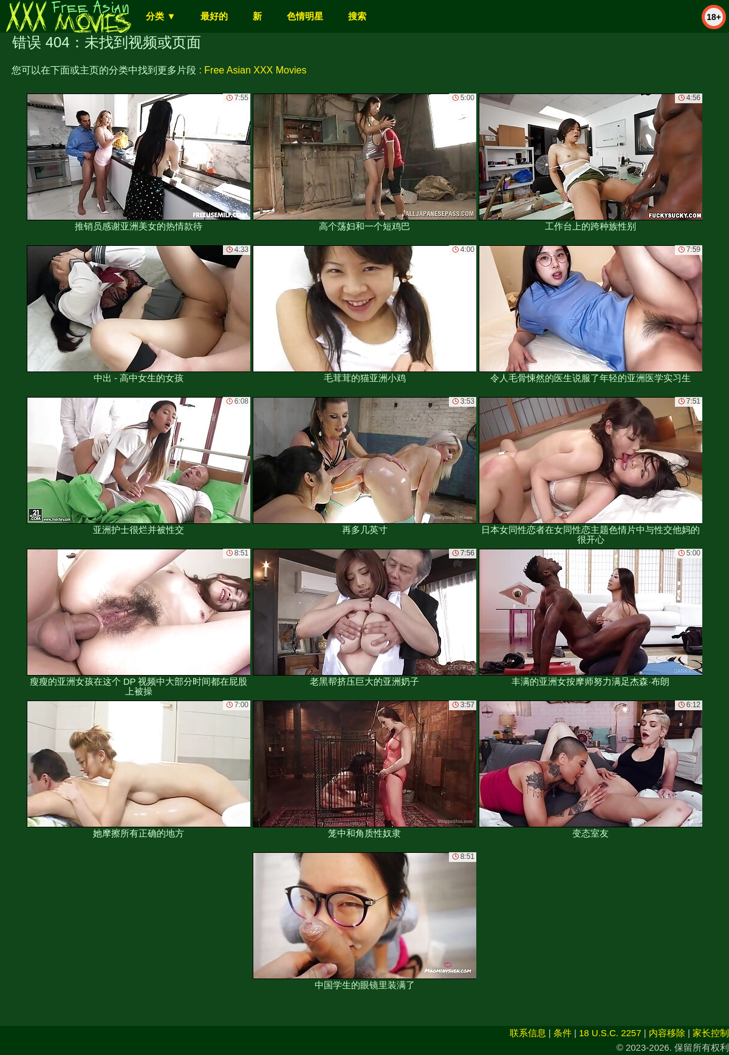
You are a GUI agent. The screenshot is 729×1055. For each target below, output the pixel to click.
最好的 (214, 16)
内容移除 (667, 1033)
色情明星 (305, 16)
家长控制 (711, 1033)
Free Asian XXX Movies (255, 70)
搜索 (357, 16)
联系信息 (528, 1033)
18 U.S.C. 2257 (610, 1033)
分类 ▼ (161, 16)
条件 (562, 1033)
